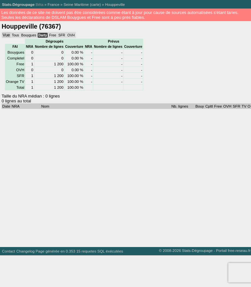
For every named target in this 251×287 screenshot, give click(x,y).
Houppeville (115, 4)
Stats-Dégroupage (18, 4)
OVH (70, 35)
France (53, 4)
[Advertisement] (61, 176)
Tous (15, 35)
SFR (61, 35)
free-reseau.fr (239, 250)
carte (95, 4)
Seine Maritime (76, 4)
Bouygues (28, 35)
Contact (8, 251)
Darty (42, 35)
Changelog (25, 251)
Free (52, 35)
